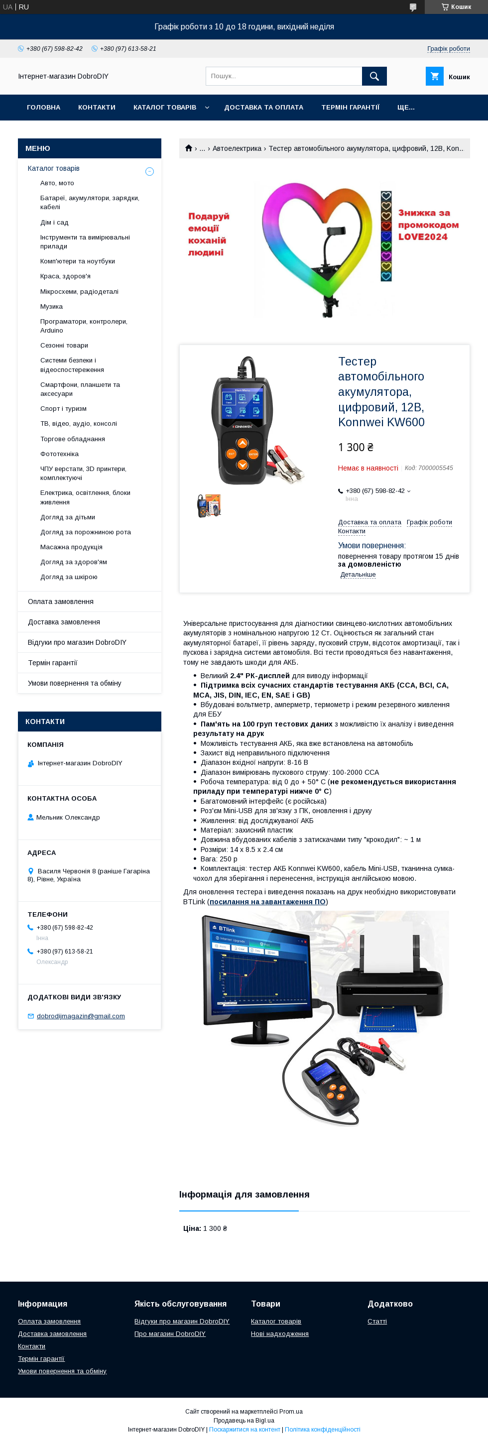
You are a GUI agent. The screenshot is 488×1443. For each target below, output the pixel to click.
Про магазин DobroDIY (170, 1333)
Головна (43, 107)
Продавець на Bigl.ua (244, 1420)
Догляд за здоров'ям (73, 562)
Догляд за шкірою (69, 577)
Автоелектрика (237, 148)
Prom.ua (291, 1411)
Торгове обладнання (72, 439)
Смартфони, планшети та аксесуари (80, 389)
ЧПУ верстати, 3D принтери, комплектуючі (83, 473)
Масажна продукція (71, 547)
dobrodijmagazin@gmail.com (81, 1016)
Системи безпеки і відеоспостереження (72, 365)
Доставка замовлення (64, 622)
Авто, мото (57, 183)
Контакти (97, 107)
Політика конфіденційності (323, 1429)
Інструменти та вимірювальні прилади (85, 242)
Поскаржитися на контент (244, 1429)
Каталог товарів (164, 107)
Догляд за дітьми (67, 517)
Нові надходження (280, 1333)
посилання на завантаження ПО (268, 902)
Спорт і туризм (63, 408)
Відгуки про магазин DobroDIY (77, 642)
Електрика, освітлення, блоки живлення (85, 497)
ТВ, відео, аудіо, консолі (78, 423)
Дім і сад (54, 222)
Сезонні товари (64, 345)
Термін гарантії (350, 107)
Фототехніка (59, 454)
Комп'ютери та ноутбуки (77, 261)
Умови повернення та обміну (75, 683)
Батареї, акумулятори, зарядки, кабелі (89, 202)
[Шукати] (374, 76)
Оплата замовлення (61, 601)
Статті (377, 1321)
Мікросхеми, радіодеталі (79, 291)
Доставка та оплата (263, 107)
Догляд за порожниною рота (85, 532)
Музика (51, 306)
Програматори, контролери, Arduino (83, 326)
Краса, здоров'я (65, 276)
